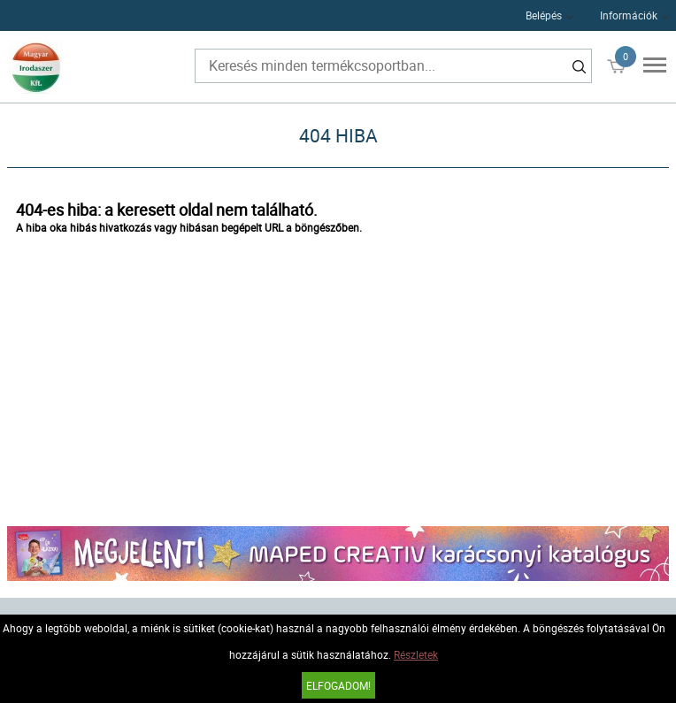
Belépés (544, 15)
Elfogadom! (338, 685)
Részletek (416, 654)
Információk (628, 15)
